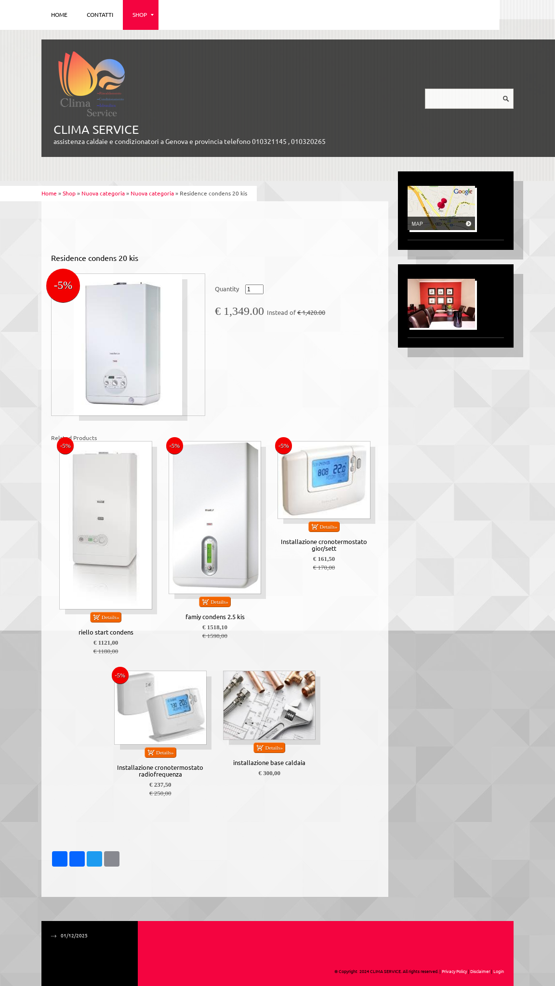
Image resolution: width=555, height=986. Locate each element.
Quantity (227, 289)
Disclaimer (480, 971)
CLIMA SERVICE (96, 129)
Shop (143, 15)
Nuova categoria (103, 193)
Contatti (100, 15)
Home (59, 15)
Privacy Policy (454, 971)
